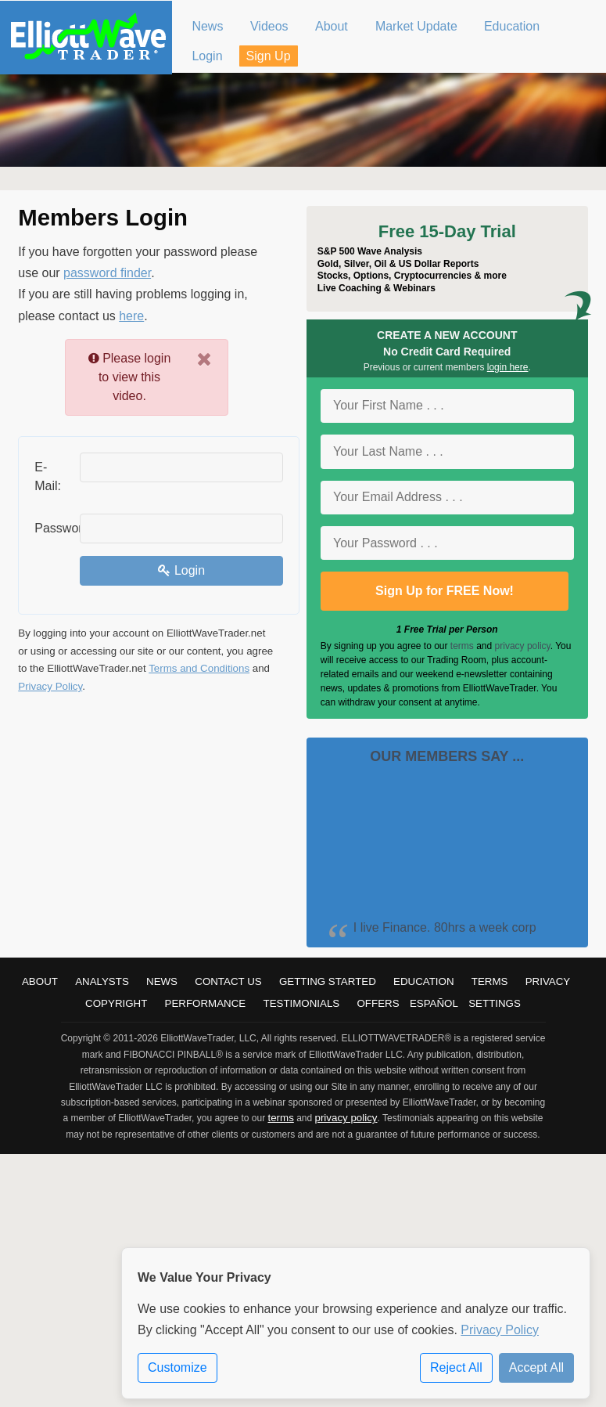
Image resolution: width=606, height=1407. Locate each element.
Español (434, 1003)
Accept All (536, 1368)
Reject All (456, 1368)
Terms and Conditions (199, 668)
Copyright (116, 1003)
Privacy (548, 981)
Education (423, 981)
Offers (378, 1003)
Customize (177, 1368)
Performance (205, 1003)
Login (181, 570)
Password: (51, 528)
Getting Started (327, 981)
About (40, 981)
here (131, 316)
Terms (490, 981)
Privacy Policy (50, 686)
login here (508, 367)
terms (462, 645)
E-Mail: (47, 476)
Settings (494, 1003)
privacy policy (522, 645)
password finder (107, 273)
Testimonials (301, 1003)
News (161, 981)
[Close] (204, 359)
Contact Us (228, 981)
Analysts (102, 981)
